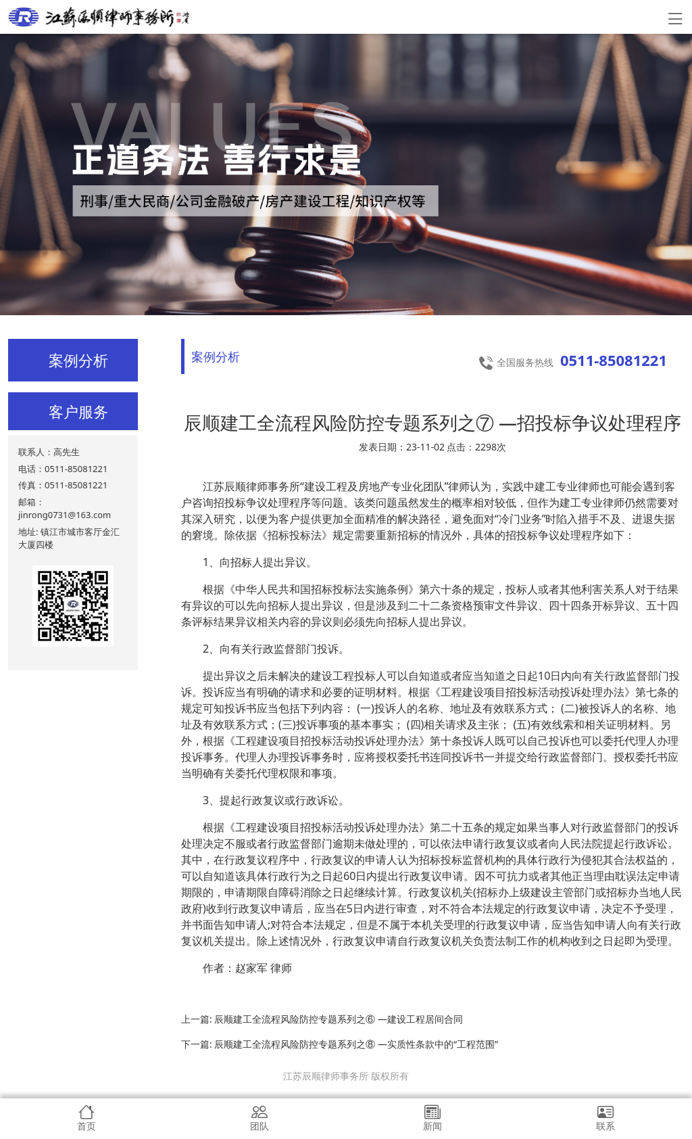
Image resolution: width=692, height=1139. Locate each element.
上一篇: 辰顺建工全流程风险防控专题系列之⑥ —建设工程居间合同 (322, 1019)
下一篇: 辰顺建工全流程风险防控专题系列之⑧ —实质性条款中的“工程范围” (339, 1044)
